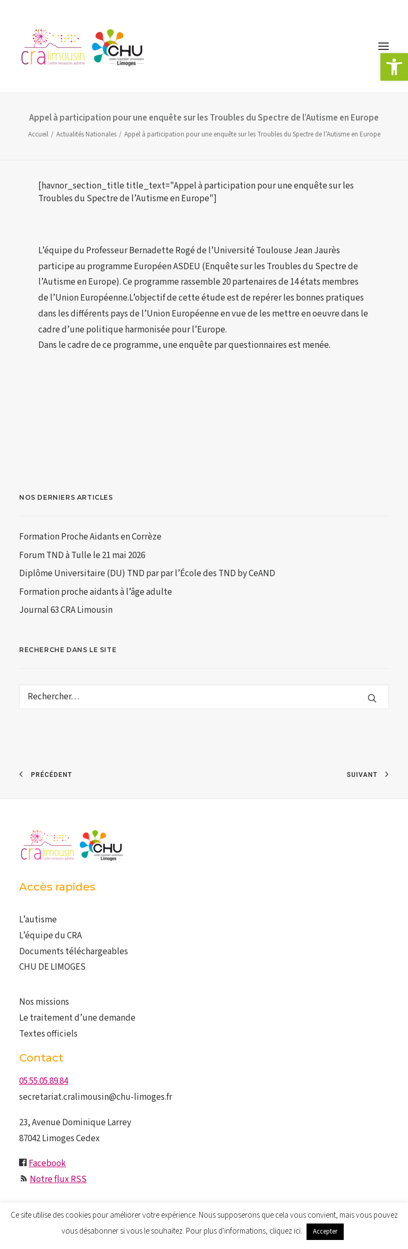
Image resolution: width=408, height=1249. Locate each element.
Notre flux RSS (58, 1179)
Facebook (47, 1163)
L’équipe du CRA (50, 935)
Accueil (38, 134)
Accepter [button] (325, 1231)
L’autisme (38, 919)
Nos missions (44, 1002)
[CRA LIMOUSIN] (83, 46)
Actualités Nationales (86, 134)
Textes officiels (48, 1034)
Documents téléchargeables (73, 951)
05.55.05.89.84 (43, 1081)
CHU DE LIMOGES (52, 967)
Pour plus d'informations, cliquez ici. (244, 1231)
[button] (394, 67)
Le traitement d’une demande (77, 1018)
